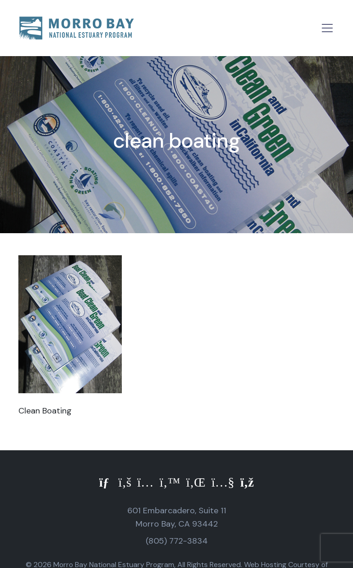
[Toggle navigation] (327, 28)
